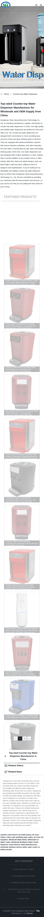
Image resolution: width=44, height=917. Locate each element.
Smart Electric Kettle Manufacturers (23, 845)
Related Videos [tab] (14, 765)
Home (6, 94)
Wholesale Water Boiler (18, 840)
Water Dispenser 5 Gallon (24, 869)
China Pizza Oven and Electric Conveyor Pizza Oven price (24, 890)
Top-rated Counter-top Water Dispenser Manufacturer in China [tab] (21, 756)
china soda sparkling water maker (19, 837)
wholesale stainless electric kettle (13, 847)
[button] (36, 5)
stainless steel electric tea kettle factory (15, 835)
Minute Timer (24, 898)
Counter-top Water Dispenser (25, 94)
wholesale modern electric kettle (23, 883)
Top (38, 911)
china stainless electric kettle (24, 876)
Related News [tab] (13, 771)
